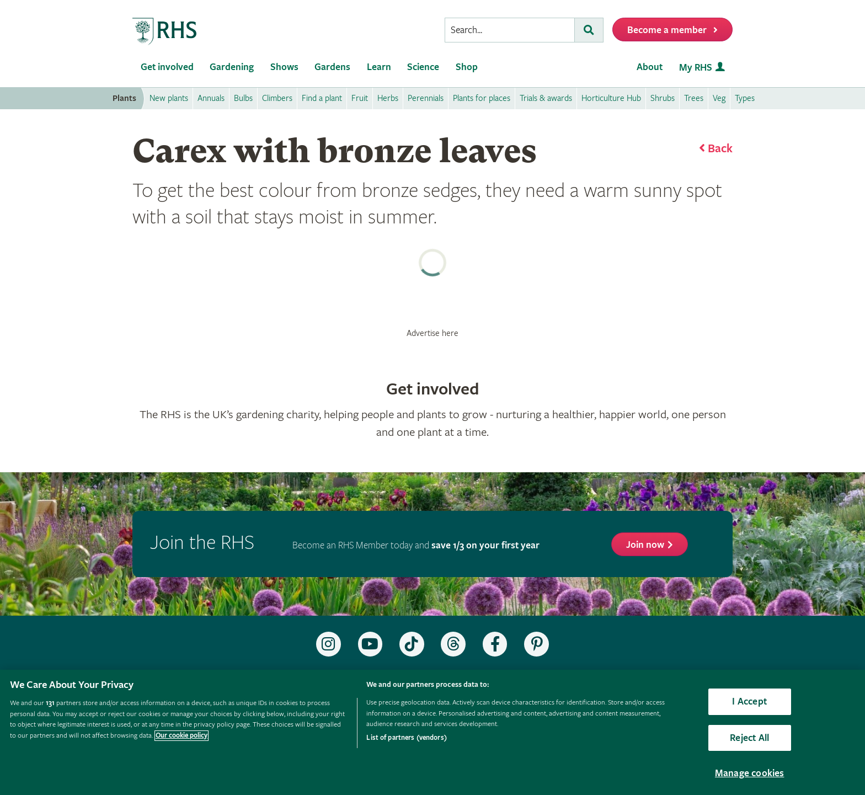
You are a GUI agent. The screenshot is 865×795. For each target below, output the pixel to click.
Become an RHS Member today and (416, 545)
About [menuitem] (650, 67)
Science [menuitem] (423, 67)
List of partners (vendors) (406, 738)
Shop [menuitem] (467, 67)
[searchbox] (509, 30)
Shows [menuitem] (284, 67)
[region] (432, 732)
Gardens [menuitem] (332, 67)
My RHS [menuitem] (695, 67)
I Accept (749, 701)
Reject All (749, 738)
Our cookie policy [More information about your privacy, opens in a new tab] (181, 736)
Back (720, 149)
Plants (124, 98)
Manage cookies (749, 773)
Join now (645, 545)
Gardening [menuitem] (232, 67)
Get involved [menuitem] (167, 67)
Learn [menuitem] (379, 67)
